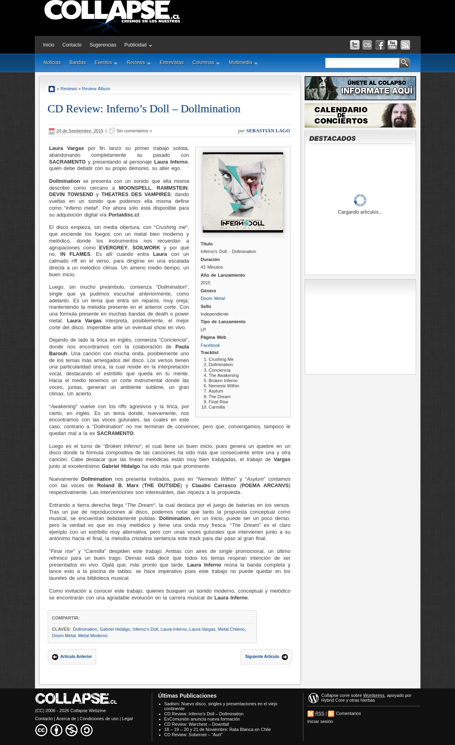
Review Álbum (96, 88)
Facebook (210, 345)
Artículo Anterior (76, 656)
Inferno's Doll (145, 629)
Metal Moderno (92, 635)
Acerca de (66, 718)
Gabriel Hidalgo (115, 629)
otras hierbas (362, 700)
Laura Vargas (202, 629)
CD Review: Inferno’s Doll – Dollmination (144, 108)
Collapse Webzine (88, 710)
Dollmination (85, 629)
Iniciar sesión (320, 721)
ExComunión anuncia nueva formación (202, 719)
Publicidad (138, 45)
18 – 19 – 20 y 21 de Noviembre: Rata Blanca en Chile (217, 729)
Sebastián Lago (268, 131)
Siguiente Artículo (262, 656)
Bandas (77, 62)
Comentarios (348, 713)
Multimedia (243, 63)
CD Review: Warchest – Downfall (196, 724)
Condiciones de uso (99, 718)
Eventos (106, 63)
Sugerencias (103, 45)
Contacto (72, 45)
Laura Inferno (174, 629)
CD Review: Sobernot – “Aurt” (193, 734)
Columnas (206, 63)
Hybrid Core (333, 700)
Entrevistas (172, 62)
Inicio (49, 45)
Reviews (139, 63)
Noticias (52, 62)
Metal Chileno (231, 629)
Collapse (330, 695)
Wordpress (373, 695)
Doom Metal (213, 298)
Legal (127, 718)
